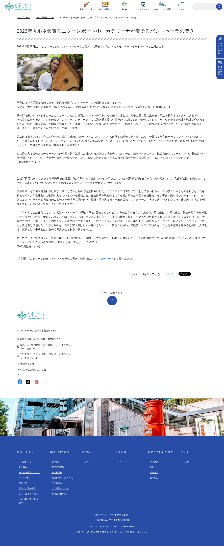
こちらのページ (103, 258)
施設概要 (55, 462)
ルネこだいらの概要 (162, 9)
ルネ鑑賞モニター (45, 17)
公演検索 (23, 467)
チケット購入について (29, 472)
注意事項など (57, 483)
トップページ (23, 17)
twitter (28, 381)
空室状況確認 (57, 467)
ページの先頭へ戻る (112, 292)
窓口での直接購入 (27, 488)
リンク (181, 9)
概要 (152, 467)
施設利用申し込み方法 (62, 478)
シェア (170, 273)
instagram (36, 381)
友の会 (124, 9)
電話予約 (23, 483)
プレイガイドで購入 (28, 493)
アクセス (143, 9)
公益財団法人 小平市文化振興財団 (112, 519)
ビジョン (154, 472)
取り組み (154, 478)
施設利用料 (56, 472)
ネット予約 (24, 478)
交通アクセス (27, 364)
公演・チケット (86, 9)
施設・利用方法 (105, 9)
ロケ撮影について (60, 488)
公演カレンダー (26, 462)
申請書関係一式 (59, 493)
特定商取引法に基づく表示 (34, 369)
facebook (20, 381)
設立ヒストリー (157, 462)
